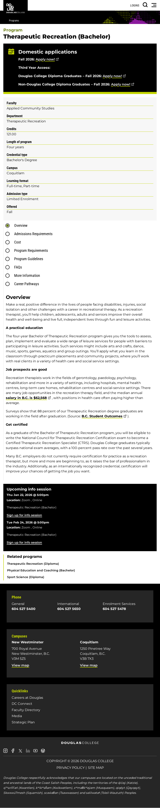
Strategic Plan (23, 722)
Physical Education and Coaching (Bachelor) (41, 570)
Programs (14, 20)
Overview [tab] (21, 225)
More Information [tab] (27, 275)
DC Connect (22, 704)
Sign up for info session (24, 515)
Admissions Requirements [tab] (33, 234)
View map (20, 665)
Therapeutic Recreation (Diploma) (33, 564)
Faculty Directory (26, 710)
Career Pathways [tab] (26, 284)
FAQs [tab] (18, 267)
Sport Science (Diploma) (25, 577)
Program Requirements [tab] (31, 250)
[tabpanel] (81, 386)
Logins (134, 5)
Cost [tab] (17, 242)
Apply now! (45, 59)
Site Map (96, 768)
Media (17, 716)
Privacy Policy (70, 768)
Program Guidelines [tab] (28, 259)
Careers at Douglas (27, 698)
